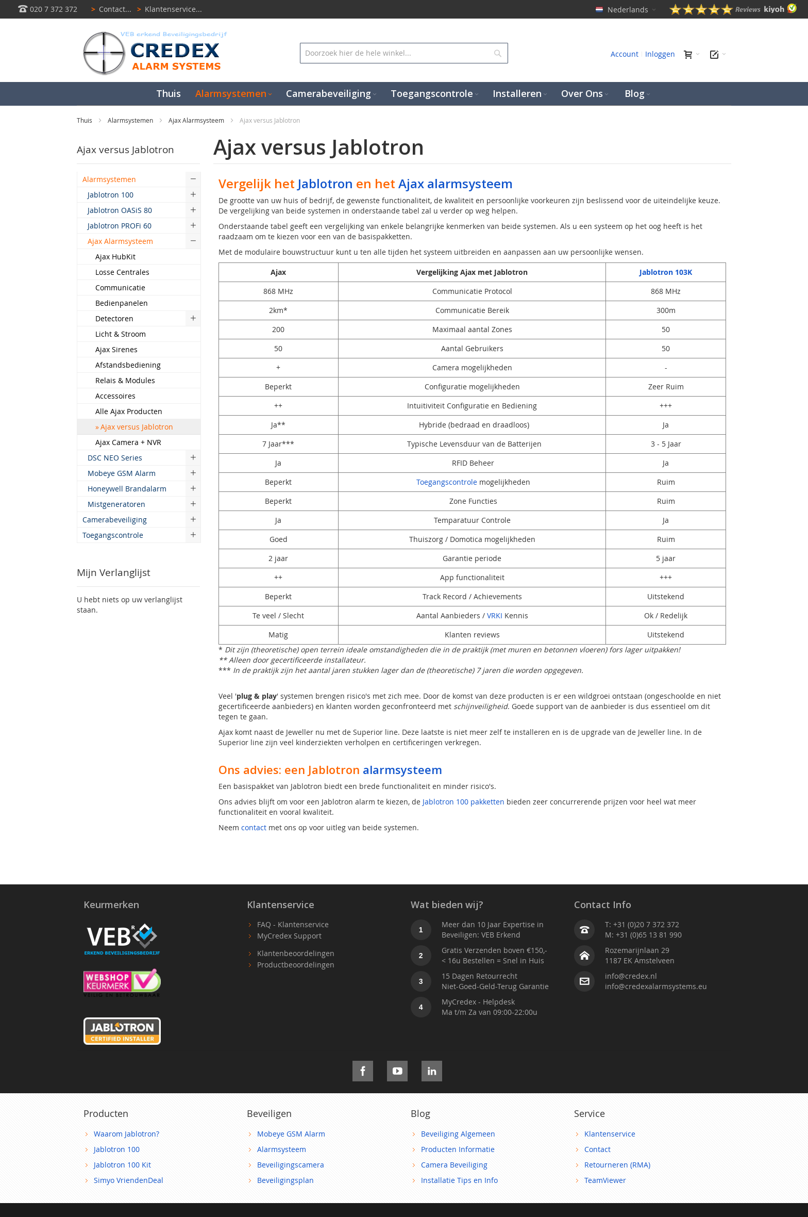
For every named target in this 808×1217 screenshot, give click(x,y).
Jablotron (325, 183)
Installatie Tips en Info (459, 1180)
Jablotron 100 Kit (122, 1165)
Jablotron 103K (665, 272)
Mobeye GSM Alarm (291, 1134)
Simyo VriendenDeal (128, 1180)
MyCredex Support (289, 936)
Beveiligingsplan (285, 1180)
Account (624, 54)
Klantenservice (609, 1134)
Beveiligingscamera (290, 1165)
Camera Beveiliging (454, 1165)
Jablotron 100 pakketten (463, 802)
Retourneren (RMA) (617, 1165)
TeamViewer (605, 1180)
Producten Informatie (458, 1149)
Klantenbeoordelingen (295, 953)
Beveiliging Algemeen (458, 1134)
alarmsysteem (402, 769)
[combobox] (404, 53)
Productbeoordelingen (295, 964)
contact (253, 827)
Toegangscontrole (446, 482)
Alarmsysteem (281, 1149)
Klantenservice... (167, 9)
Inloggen (660, 54)
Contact (597, 1149)
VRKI (494, 615)
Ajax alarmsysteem (455, 183)
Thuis (85, 120)
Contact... (109, 9)
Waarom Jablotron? (126, 1134)
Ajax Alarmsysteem (197, 120)
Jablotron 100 (117, 1149)
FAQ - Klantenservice (293, 924)
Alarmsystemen (131, 120)
